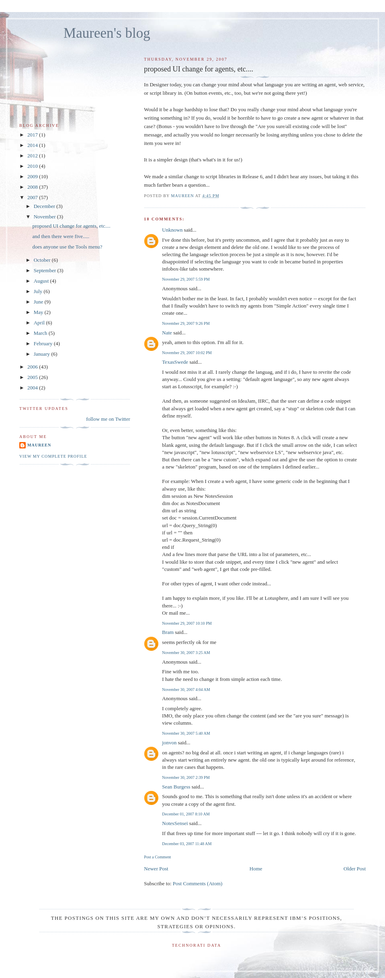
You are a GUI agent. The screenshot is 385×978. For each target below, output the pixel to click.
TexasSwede (175, 362)
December (45, 206)
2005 (33, 377)
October (43, 260)
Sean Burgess (176, 787)
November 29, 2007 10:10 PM (186, 623)
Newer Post (156, 869)
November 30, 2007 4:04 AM (186, 689)
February (44, 343)
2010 (33, 166)
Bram (168, 632)
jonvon (169, 743)
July (39, 291)
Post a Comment (157, 857)
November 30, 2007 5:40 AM (186, 733)
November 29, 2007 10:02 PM (186, 352)
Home (256, 869)
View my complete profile (53, 456)
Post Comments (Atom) (198, 883)
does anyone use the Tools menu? (67, 247)
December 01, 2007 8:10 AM (185, 814)
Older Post (355, 869)
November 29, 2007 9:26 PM (185, 323)
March (41, 333)
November (45, 217)
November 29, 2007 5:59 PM (185, 279)
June (39, 302)
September (45, 270)
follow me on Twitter (108, 419)
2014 (33, 145)
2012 (33, 156)
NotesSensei (175, 823)
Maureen (39, 445)
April (40, 323)
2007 (33, 197)
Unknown (172, 230)
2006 (33, 367)
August (42, 281)
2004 (33, 388)
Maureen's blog (106, 33)
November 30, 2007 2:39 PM (185, 777)
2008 (33, 187)
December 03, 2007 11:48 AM (186, 843)
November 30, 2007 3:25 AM (186, 652)
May (39, 312)
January (42, 354)
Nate (167, 333)
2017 (33, 135)
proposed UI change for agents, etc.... (71, 226)
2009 (33, 176)
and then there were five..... (60, 236)
